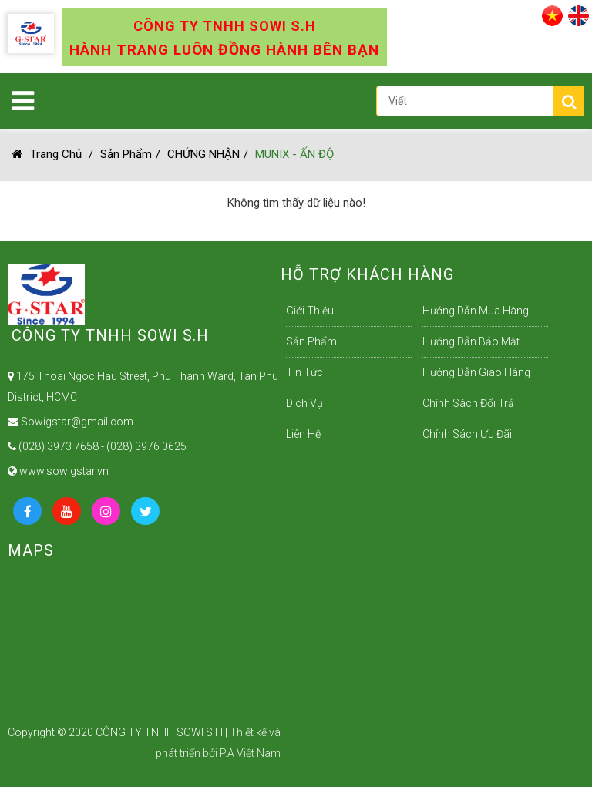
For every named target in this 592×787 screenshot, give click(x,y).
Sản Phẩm (126, 154)
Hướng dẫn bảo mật (471, 341)
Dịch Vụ (304, 403)
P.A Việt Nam (250, 753)
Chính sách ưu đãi (467, 434)
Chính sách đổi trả (468, 403)
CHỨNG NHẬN (203, 154)
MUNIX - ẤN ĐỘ (294, 154)
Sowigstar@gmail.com (70, 421)
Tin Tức (304, 372)
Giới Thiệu (310, 310)
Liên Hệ (303, 434)
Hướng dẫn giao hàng (476, 372)
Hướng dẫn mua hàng (475, 310)
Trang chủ (47, 154)
